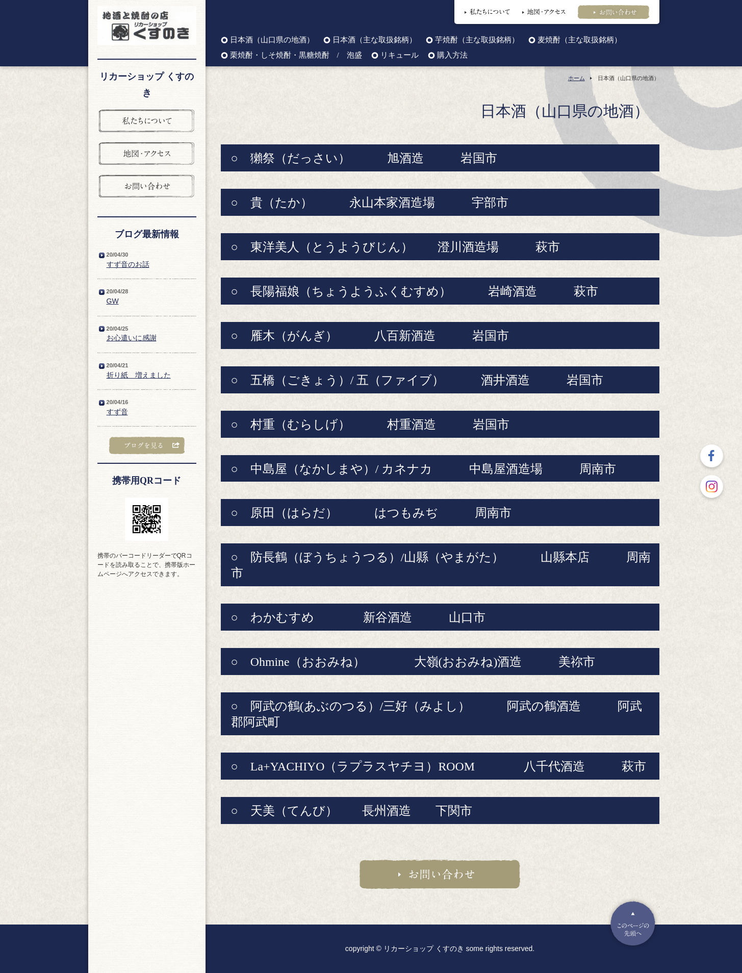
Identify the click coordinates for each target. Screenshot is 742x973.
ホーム (576, 78)
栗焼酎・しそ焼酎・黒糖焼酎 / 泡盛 (296, 55)
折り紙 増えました (139, 375)
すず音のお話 (128, 264)
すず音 (117, 412)
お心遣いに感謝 (132, 338)
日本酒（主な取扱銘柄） (374, 40)
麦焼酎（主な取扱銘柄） (580, 40)
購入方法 (452, 55)
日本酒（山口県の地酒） (272, 40)
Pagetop (632, 923)
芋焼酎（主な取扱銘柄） (477, 40)
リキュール (399, 55)
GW (113, 301)
